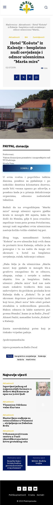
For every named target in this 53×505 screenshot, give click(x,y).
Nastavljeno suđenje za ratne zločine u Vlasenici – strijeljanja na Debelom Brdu (18, 421)
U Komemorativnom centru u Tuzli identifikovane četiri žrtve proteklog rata (15, 437)
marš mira (30, 359)
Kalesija (42, 356)
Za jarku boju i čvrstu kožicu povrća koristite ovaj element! (14, 464)
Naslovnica (11, 24)
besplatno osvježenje (25, 356)
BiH (26, 37)
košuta (20, 359)
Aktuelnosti (25, 24)
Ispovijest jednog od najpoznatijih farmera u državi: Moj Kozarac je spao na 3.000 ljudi (17, 390)
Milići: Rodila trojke (39, 462)
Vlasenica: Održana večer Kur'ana (15, 406)
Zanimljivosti (38, 37)
